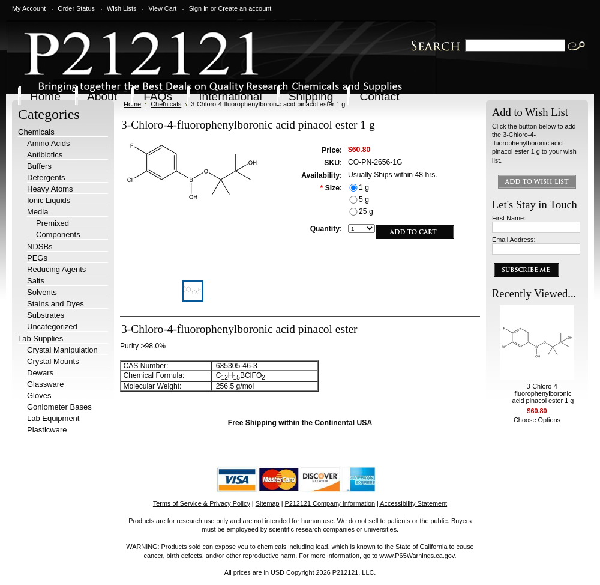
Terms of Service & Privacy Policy (201, 503)
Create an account (244, 8)
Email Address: (514, 239)
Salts (35, 280)
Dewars (40, 372)
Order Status (76, 8)
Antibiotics (44, 154)
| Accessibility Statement (412, 503)
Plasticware (47, 429)
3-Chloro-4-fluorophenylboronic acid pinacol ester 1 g (543, 393)
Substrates (45, 315)
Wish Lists (122, 8)
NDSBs (40, 246)
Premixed (52, 223)
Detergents (46, 177)
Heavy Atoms (50, 188)
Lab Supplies (40, 338)
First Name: (509, 218)
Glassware (45, 384)
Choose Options (537, 419)
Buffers (39, 166)
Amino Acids (48, 143)
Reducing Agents (56, 269)
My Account (29, 8)
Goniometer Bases (59, 406)
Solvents (42, 292)
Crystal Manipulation (62, 349)
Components (58, 234)
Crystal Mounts (53, 361)
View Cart (162, 8)
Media (37, 211)
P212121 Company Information (330, 503)
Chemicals (36, 131)
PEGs (37, 257)
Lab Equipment (53, 418)
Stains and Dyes (55, 303)
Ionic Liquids (48, 200)
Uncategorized (52, 326)
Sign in (198, 8)
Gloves (39, 395)
